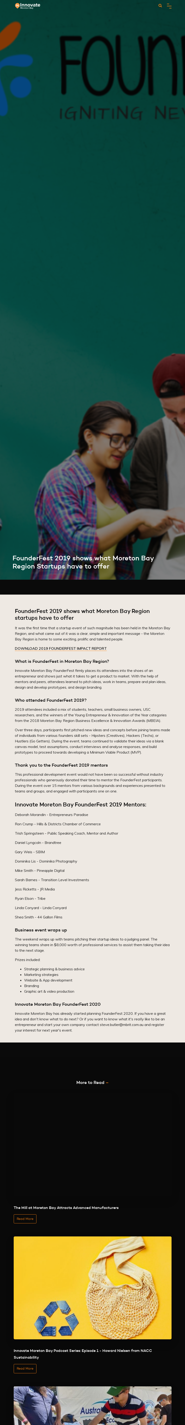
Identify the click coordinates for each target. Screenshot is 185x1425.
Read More (25, 1219)
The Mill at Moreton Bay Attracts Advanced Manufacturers (66, 1207)
